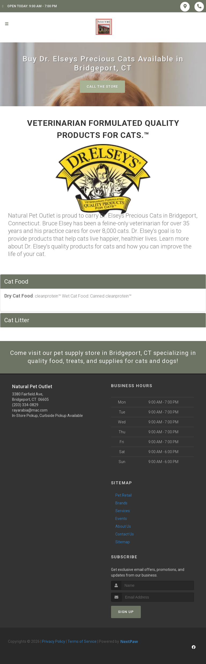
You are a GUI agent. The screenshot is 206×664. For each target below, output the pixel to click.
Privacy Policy (53, 641)
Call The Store (102, 87)
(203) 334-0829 (25, 405)
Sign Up (126, 612)
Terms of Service (82, 641)
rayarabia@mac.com (29, 410)
